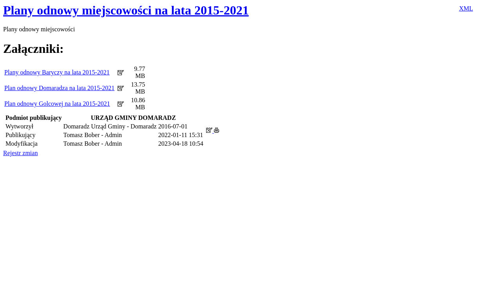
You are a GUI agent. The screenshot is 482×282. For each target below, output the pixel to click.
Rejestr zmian (20, 153)
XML (466, 8)
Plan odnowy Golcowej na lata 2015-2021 (57, 103)
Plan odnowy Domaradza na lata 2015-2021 (59, 88)
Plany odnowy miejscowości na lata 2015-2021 (126, 10)
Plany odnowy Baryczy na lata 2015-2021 (57, 72)
